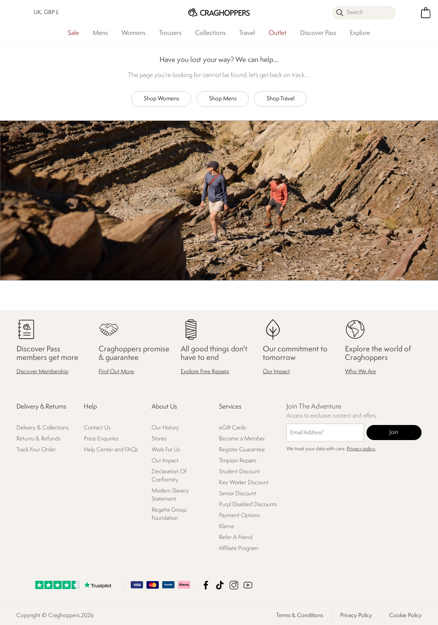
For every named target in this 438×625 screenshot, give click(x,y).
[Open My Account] (409, 12)
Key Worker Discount (244, 483)
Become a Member (242, 439)
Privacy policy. (361, 449)
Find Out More (116, 372)
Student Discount (239, 472)
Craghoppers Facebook (206, 584)
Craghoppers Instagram (234, 584)
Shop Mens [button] (222, 99)
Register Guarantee (242, 450)
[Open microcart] (425, 12)
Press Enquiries (101, 439)
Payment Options (239, 515)
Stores (159, 439)
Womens (133, 33)
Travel (247, 33)
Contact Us (97, 428)
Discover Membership (42, 372)
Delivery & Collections (42, 428)
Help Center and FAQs (111, 450)
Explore (360, 33)
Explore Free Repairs (205, 372)
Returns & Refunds (38, 439)
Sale (73, 33)
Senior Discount (237, 494)
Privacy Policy (356, 615)
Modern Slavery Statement (170, 495)
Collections (210, 33)
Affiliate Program (238, 548)
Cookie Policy (405, 615)
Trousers (170, 33)
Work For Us (166, 450)
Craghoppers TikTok (220, 584)
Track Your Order (36, 450)
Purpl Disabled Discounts (248, 505)
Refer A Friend (236, 537)
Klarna (226, 526)
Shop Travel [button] (280, 99)
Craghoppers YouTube (248, 584)
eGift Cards (232, 428)
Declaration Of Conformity (169, 476)
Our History (165, 428)
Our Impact (276, 372)
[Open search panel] (364, 13)
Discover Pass (318, 33)
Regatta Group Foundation (169, 514)
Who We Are (360, 372)
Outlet (277, 33)
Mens (100, 33)
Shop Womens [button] (161, 99)
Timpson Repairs (237, 461)
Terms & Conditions (299, 615)
